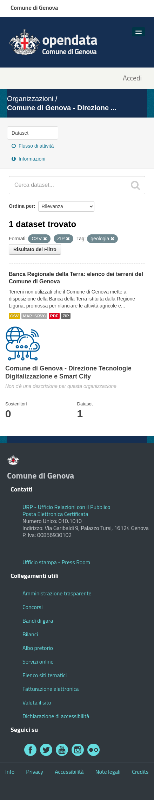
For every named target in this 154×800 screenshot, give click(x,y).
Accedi (132, 78)
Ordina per (21, 206)
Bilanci (30, 634)
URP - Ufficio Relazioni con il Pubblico (66, 507)
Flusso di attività (33, 146)
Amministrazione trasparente (57, 593)
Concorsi (32, 607)
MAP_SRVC (34, 315)
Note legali (108, 771)
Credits (140, 771)
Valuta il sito (36, 702)
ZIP (65, 315)
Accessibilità (69, 771)
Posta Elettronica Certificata (55, 514)
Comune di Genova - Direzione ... (61, 108)
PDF (54, 315)
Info (9, 771)
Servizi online (38, 661)
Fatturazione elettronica (50, 689)
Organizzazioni (30, 98)
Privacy (34, 771)
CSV (14, 315)
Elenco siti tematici (44, 675)
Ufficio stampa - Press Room (56, 562)
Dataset (20, 133)
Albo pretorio (37, 648)
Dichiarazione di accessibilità (55, 716)
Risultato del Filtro (34, 249)
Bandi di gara (37, 620)
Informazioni (28, 159)
